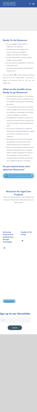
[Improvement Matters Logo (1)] (10, 25)
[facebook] (30, 4)
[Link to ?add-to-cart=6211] (22, 240)
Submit (15, 328)
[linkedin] (33, 4)
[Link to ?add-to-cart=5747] (4, 248)
